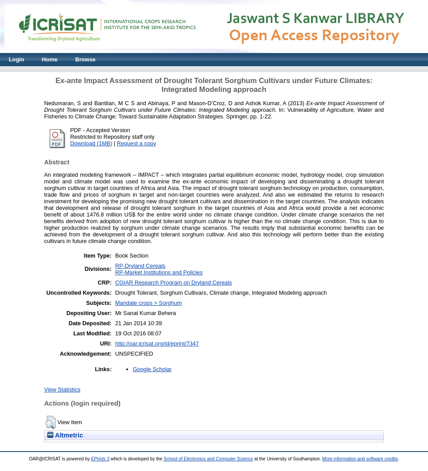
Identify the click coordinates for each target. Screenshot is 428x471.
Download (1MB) (91, 143)
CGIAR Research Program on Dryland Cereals (173, 282)
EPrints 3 (100, 458)
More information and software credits (360, 458)
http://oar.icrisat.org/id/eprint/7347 (157, 343)
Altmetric (65, 435)
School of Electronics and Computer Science (208, 458)
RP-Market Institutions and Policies (159, 272)
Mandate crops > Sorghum (148, 303)
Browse (85, 59)
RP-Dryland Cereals (140, 265)
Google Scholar (152, 369)
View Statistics (62, 389)
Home (50, 59)
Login (16, 59)
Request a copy (136, 143)
